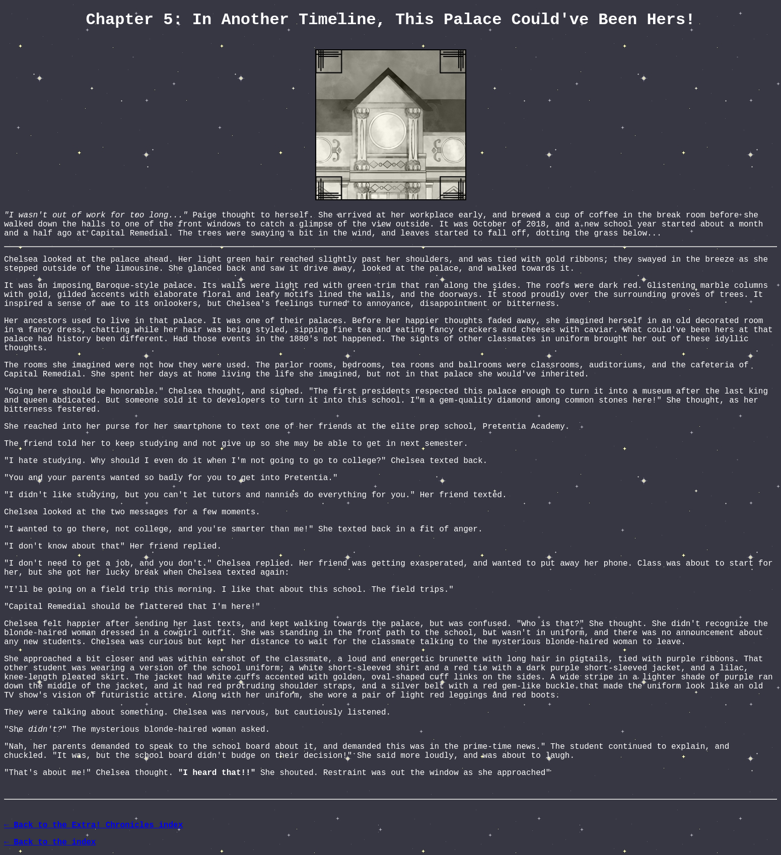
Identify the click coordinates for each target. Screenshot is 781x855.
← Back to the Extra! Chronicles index (93, 825)
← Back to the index (50, 842)
